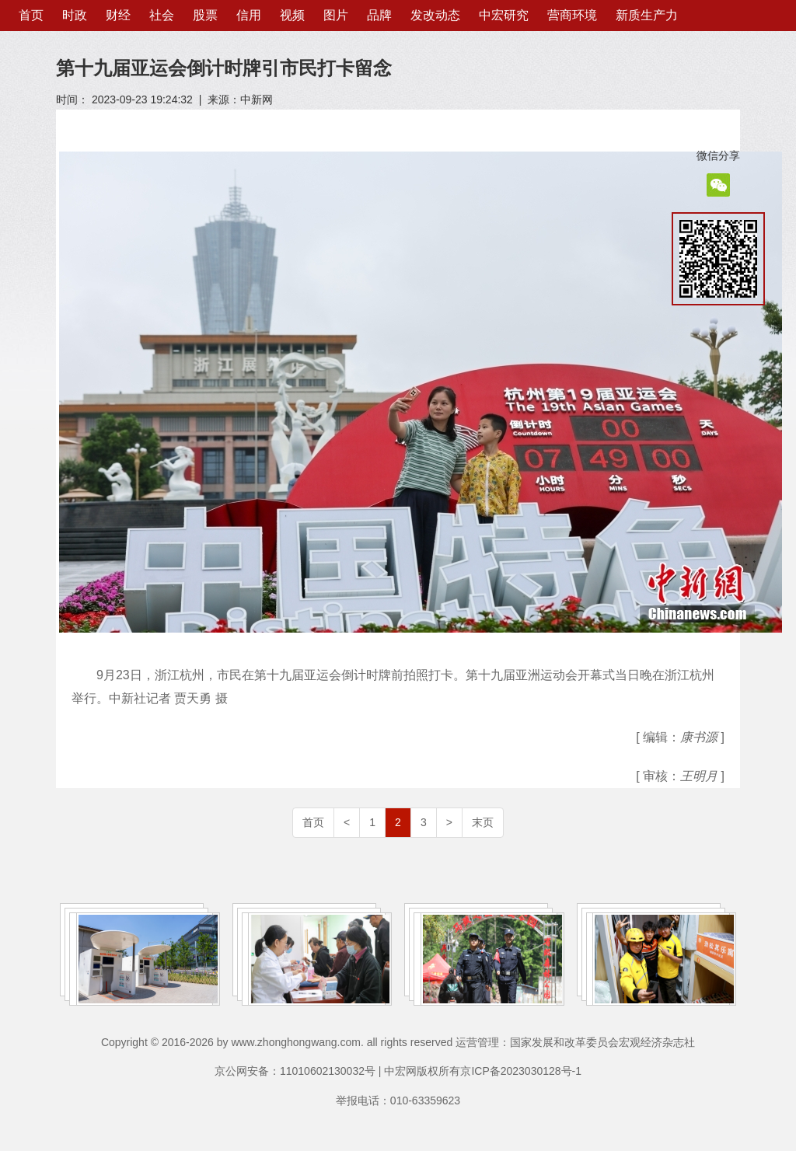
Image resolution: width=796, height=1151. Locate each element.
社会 (161, 15)
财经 (118, 15)
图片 (335, 15)
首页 (31, 15)
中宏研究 (504, 15)
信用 (248, 15)
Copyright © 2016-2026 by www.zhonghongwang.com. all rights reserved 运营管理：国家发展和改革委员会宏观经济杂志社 (398, 1042)
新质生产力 (647, 15)
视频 (292, 15)
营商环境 (572, 15)
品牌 (379, 15)
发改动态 (435, 15)
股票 (205, 15)
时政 (74, 15)
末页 (483, 822)
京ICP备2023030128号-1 (520, 1071)
